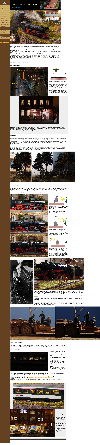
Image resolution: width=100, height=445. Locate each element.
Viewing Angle (3, 12)
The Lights (2, 10)
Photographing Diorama (5, 24)
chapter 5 (38, 57)
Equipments (3, 8)
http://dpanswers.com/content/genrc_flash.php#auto (40, 377)
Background (3, 14)
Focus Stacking (3, 26)
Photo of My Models (4, 37)
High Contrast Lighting (4, 20)
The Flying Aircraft (4, 22)
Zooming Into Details (4, 18)
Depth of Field (3, 16)
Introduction (3, 6)
